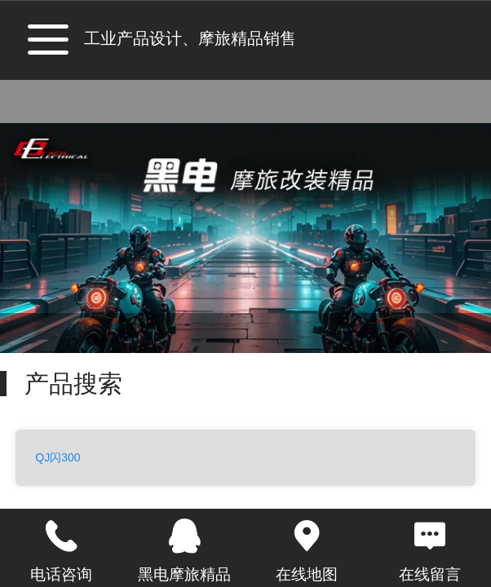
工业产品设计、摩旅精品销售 (190, 38)
